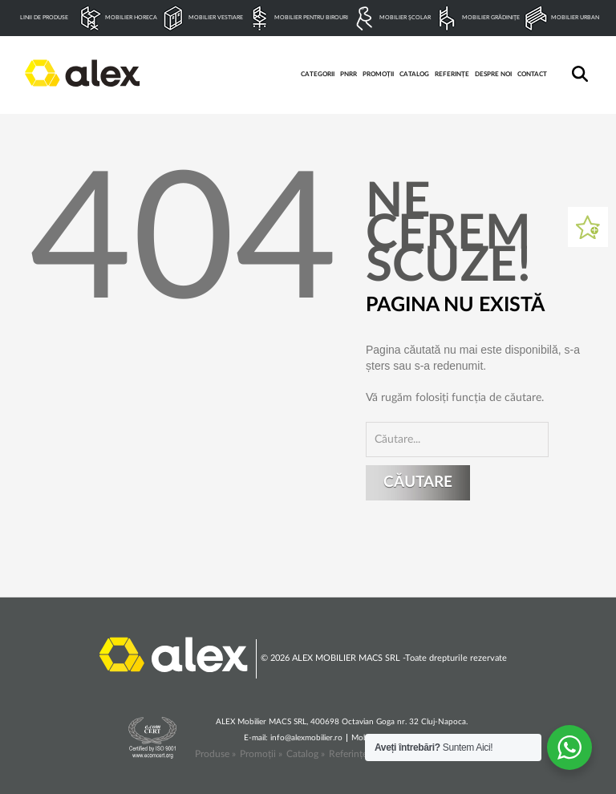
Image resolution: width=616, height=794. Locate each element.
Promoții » (261, 754)
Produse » (215, 754)
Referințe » (351, 754)
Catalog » (305, 754)
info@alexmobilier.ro (306, 738)
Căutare (417, 482)
